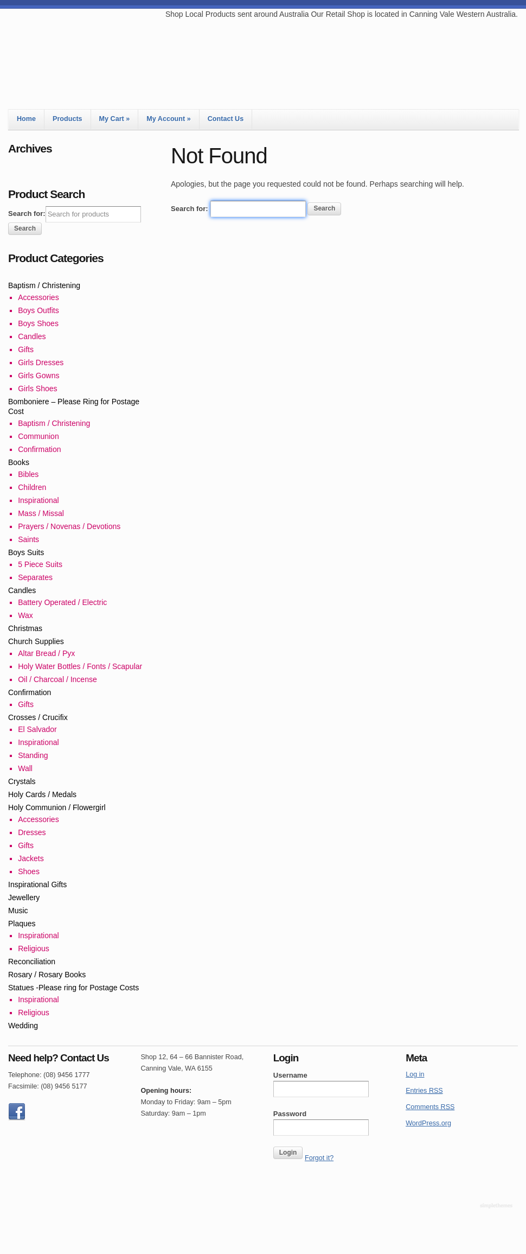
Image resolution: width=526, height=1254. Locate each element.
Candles (32, 336)
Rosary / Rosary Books (47, 974)
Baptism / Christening (44, 285)
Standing (33, 755)
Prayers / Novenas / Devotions (69, 526)
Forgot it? (319, 1158)
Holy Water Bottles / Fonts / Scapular (80, 666)
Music (18, 910)
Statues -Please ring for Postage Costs (73, 987)
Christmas (25, 628)
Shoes (29, 871)
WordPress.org (428, 1123)
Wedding (23, 1025)
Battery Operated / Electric (62, 602)
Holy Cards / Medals (42, 794)
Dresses (32, 832)
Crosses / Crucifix (38, 717)
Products (67, 119)
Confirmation (39, 449)
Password (289, 1114)
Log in (415, 1074)
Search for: (189, 209)
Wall (25, 768)
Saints (28, 539)
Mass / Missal (41, 513)
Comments (430, 1107)
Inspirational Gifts (37, 884)
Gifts (26, 349)
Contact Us (225, 119)
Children (32, 487)
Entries (424, 1090)
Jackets (30, 858)
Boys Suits (26, 552)
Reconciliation (31, 961)
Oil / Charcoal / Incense (57, 679)
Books (18, 462)
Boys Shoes (38, 323)
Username (290, 1075)
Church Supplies (36, 641)
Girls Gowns (38, 375)
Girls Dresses (40, 362)
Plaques (22, 923)
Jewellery (24, 897)
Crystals (22, 781)
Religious (33, 948)
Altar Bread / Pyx (46, 653)
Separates (35, 577)
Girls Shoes (37, 388)
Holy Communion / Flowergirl (57, 807)
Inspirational (38, 500)
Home (26, 119)
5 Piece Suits (40, 564)
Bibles (28, 474)
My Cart (114, 119)
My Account (168, 119)
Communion (38, 436)
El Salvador (37, 729)
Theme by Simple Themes (497, 1206)
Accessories (38, 297)
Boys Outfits (38, 310)
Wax (25, 615)
